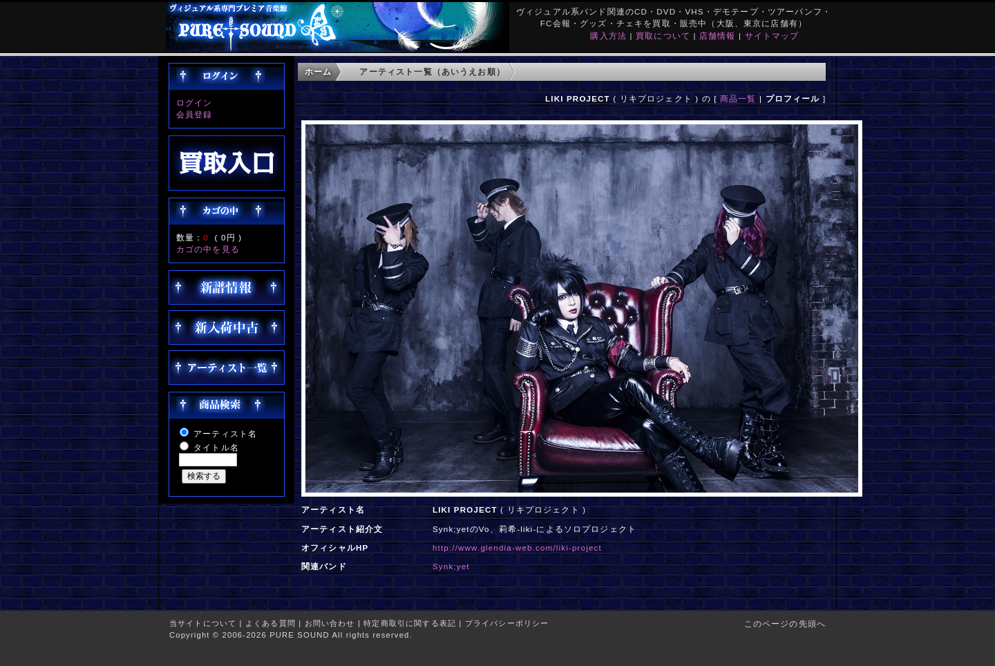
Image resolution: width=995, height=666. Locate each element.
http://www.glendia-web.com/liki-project (517, 547)
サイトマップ (772, 35)
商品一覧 (738, 98)
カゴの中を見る (208, 249)
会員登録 (194, 114)
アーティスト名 (225, 433)
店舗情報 (717, 35)
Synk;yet (451, 566)
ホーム (318, 71)
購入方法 (608, 35)
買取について (663, 35)
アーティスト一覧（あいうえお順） (432, 71)
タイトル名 (216, 447)
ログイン (194, 102)
